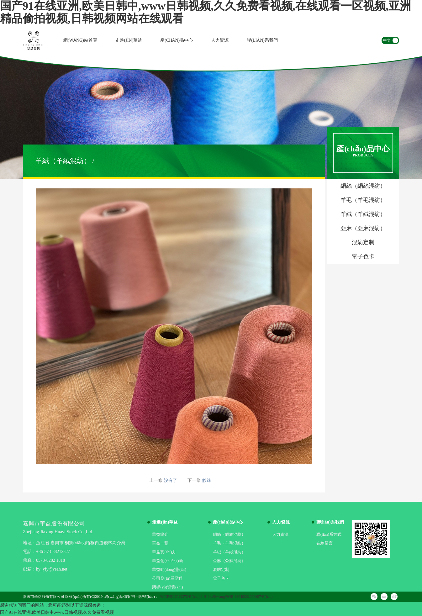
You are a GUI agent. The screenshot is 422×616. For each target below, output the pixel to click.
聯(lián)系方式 (328, 534)
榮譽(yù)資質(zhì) (167, 587)
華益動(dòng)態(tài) (169, 569)
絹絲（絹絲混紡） (229, 534)
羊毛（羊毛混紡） (229, 543)
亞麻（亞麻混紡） (229, 560)
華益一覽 (160, 543)
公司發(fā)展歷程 (167, 578)
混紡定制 (221, 569)
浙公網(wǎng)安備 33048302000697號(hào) (238, 596)
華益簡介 (160, 534)
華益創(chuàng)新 (167, 560)
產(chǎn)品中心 (176, 40)
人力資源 (220, 40)
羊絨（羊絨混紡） (229, 552)
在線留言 (324, 543)
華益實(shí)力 (164, 552)
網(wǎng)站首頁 (80, 40)
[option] (211, 117)
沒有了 (170, 480)
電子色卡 (221, 578)
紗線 (206, 480)
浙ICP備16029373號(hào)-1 (181, 596)
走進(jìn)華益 (128, 40)
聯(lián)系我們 (262, 40)
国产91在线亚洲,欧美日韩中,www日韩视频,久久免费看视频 (57, 612)
